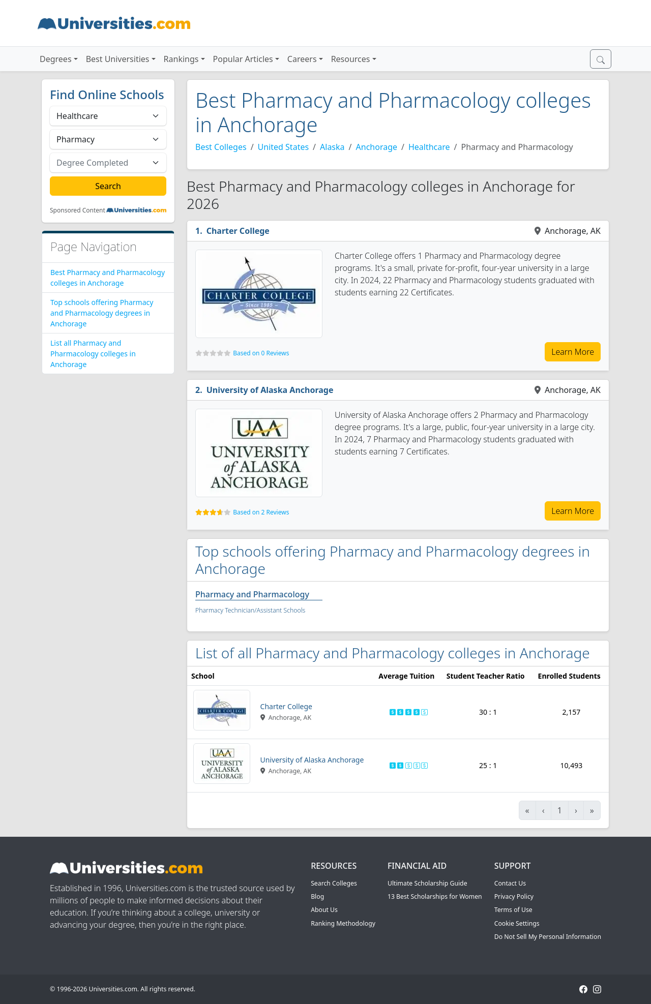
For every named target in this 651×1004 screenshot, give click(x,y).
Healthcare (429, 147)
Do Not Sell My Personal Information (547, 936)
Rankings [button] (181, 59)
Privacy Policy (514, 896)
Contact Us (510, 883)
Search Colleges (334, 883)
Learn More (572, 351)
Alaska (332, 147)
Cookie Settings (517, 923)
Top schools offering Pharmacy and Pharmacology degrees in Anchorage (101, 312)
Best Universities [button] (118, 59)
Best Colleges (221, 147)
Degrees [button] (56, 59)
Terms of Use (513, 909)
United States (283, 147)
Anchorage (377, 147)
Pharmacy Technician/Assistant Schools (250, 610)
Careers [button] (302, 59)
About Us (324, 909)
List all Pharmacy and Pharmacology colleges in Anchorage (93, 353)
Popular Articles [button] (243, 59)
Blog (317, 896)
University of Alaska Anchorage (270, 389)
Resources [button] (350, 59)
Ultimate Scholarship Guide (427, 883)
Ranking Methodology (343, 923)
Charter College (238, 230)
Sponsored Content (77, 210)
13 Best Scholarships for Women (435, 896)
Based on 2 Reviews (261, 512)
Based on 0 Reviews (261, 353)
